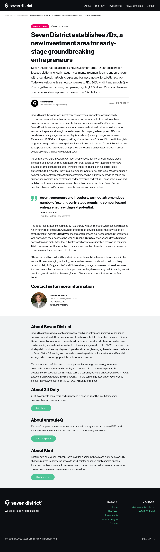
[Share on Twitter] (121, 103)
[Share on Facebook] (117, 103)
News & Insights (134, 5)
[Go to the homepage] (19, 5)
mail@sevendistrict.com (142, 507)
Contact (151, 5)
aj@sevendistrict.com (59, 305)
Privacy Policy (148, 539)
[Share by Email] (128, 103)
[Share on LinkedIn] (124, 103)
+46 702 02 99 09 (146, 511)
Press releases (40, 26)
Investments (115, 5)
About (87, 5)
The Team (100, 5)
